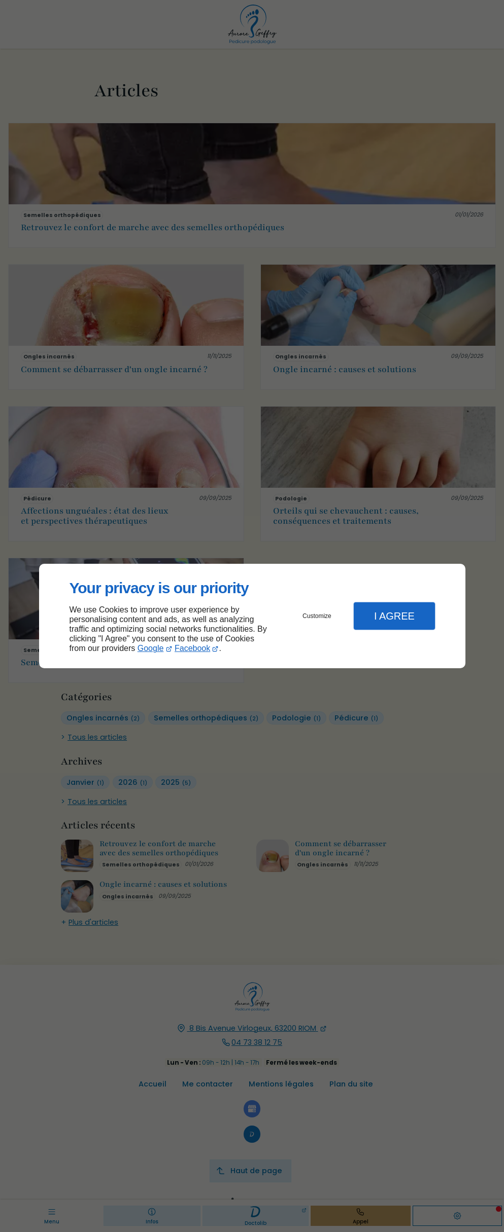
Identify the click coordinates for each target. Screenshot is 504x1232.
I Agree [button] (394, 616)
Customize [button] (317, 616)
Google (151, 648)
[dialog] (252, 616)
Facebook (192, 648)
